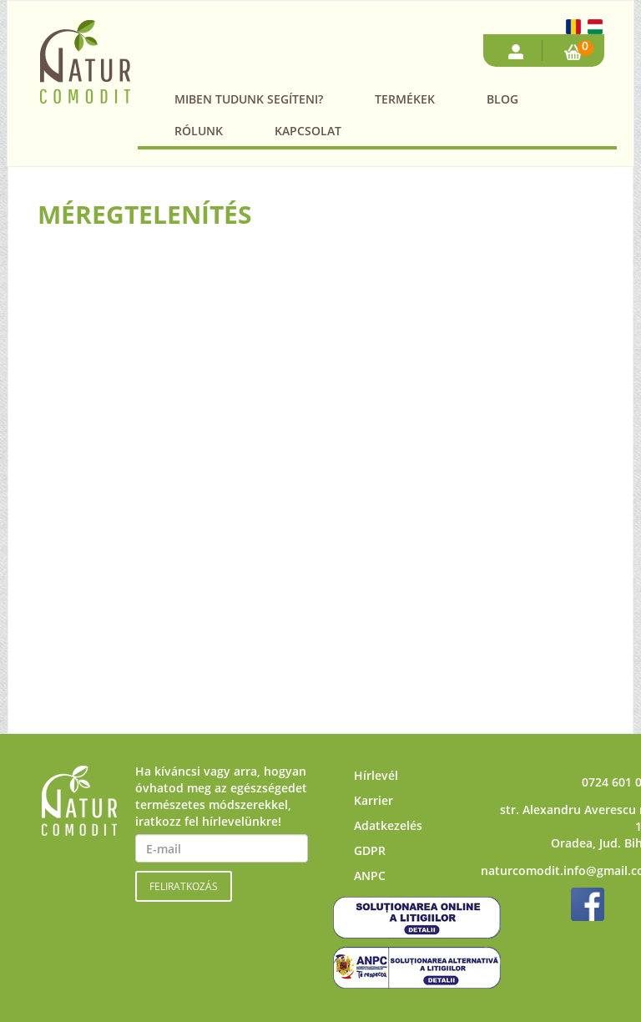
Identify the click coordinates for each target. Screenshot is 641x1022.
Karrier (373, 800)
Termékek (405, 99)
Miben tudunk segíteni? (248, 99)
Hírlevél (376, 775)
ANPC (370, 875)
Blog (502, 99)
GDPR (370, 850)
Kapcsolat (308, 131)
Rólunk (198, 131)
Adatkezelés (388, 825)
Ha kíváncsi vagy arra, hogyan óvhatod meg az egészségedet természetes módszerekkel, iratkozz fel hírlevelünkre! (221, 796)
